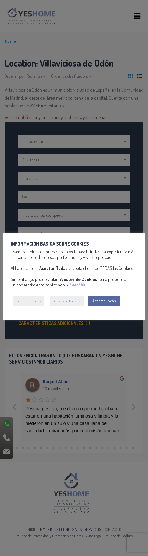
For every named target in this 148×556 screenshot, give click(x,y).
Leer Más (77, 284)
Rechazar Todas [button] (29, 300)
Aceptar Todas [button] (104, 300)
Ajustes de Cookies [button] (66, 300)
